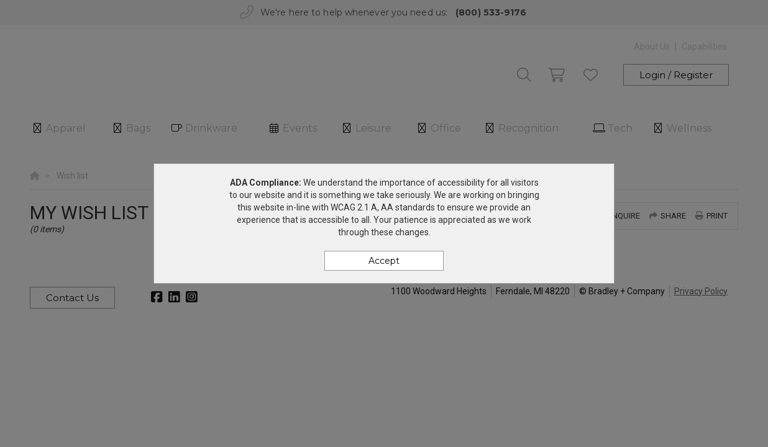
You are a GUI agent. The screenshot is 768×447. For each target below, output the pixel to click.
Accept (384, 260)
